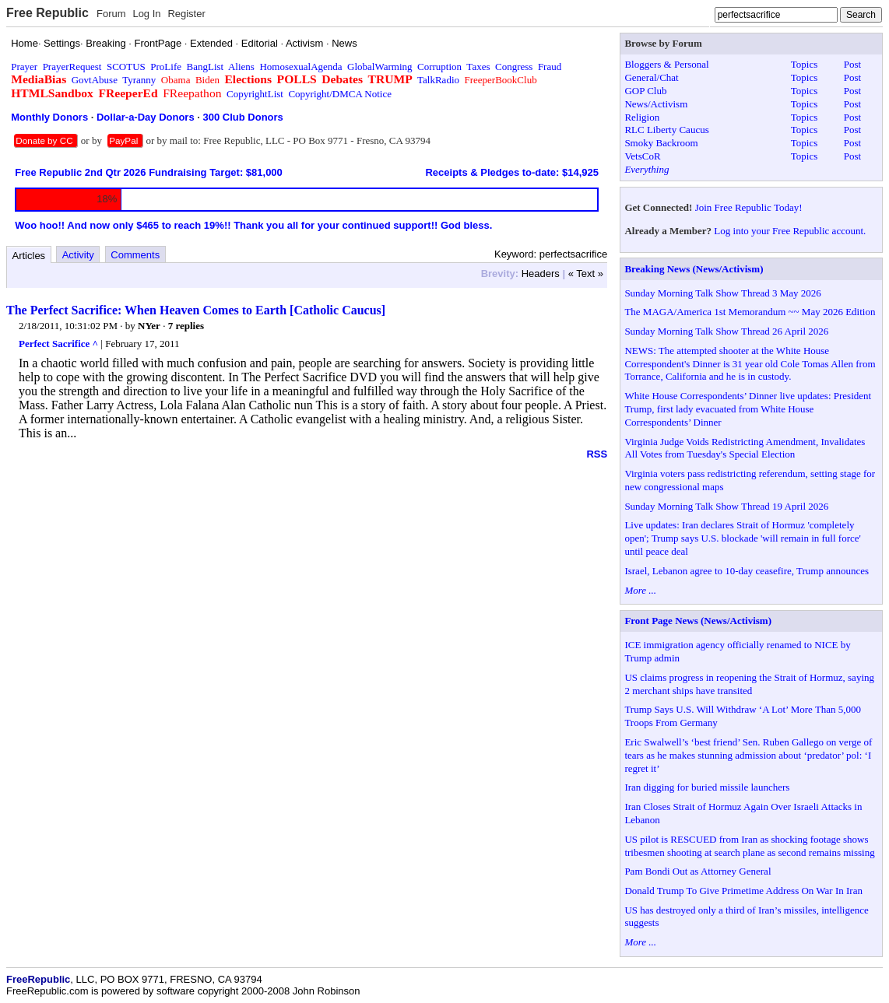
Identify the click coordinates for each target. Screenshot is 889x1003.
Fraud (549, 66)
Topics (804, 64)
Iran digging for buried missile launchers (706, 787)
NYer (149, 325)
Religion (641, 117)
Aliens (241, 66)
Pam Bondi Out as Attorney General (697, 871)
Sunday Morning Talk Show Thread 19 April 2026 (726, 506)
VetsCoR (642, 156)
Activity (78, 255)
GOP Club (645, 90)
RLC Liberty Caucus (666, 129)
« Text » (585, 273)
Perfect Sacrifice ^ (58, 343)
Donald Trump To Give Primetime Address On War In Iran (743, 890)
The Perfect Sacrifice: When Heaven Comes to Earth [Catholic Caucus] (195, 310)
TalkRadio (438, 80)
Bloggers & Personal (666, 64)
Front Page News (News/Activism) (697, 620)
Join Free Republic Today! (749, 207)
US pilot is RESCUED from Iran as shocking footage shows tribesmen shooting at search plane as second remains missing (749, 845)
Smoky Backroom (660, 143)
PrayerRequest (72, 66)
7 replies (186, 325)
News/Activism (655, 104)
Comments (135, 255)
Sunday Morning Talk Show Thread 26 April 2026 (726, 331)
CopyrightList (255, 94)
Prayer (24, 66)
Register (186, 13)
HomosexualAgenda (300, 66)
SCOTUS (126, 66)
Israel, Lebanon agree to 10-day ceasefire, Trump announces (746, 571)
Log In (146, 13)
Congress (513, 66)
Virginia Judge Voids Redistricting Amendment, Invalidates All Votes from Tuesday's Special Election (744, 448)
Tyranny (139, 80)
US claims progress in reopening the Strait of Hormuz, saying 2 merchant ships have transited (749, 684)
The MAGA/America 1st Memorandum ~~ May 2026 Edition (749, 311)
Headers (541, 273)
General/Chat (651, 77)
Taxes (478, 66)
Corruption (439, 66)
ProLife (165, 66)
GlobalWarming (379, 66)
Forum (111, 13)
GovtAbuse (95, 80)
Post (852, 64)
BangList (205, 66)
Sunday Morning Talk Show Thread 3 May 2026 (722, 293)
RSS (596, 454)
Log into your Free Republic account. (790, 231)
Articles (29, 255)
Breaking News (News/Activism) (693, 269)
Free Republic (47, 12)
